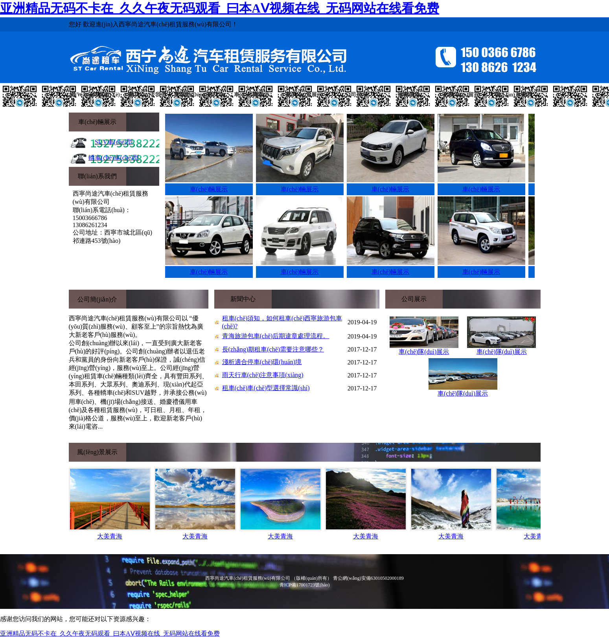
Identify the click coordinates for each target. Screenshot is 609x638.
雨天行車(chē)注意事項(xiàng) (263, 375)
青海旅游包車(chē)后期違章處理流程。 (275, 336)
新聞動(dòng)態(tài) (199, 95)
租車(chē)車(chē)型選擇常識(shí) (266, 388)
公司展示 (356, 95)
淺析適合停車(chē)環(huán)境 (262, 362)
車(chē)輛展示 (251, 95)
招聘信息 (408, 95)
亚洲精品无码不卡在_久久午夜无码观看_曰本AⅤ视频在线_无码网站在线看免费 (219, 8)
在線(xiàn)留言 (460, 95)
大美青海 (109, 536)
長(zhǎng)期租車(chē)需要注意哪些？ (273, 349)
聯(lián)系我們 (513, 95)
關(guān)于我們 (147, 95)
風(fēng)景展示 (304, 95)
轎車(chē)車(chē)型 (114, 157)
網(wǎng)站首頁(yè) (95, 95)
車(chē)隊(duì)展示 (424, 351)
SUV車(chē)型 (114, 142)
